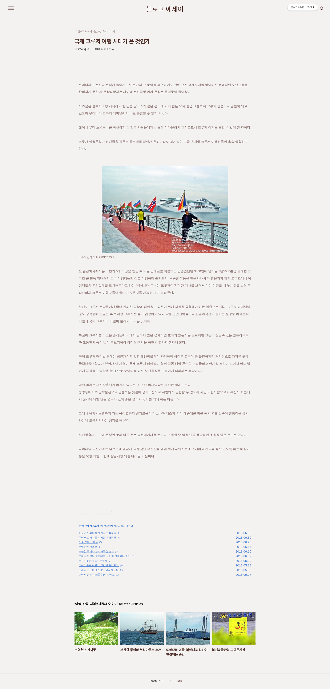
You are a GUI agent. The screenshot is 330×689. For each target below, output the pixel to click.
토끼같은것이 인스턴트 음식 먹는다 (99, 570)
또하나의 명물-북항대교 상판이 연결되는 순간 (104, 556)
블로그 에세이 (165, 9)
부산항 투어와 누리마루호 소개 (96, 551)
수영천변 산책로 (88, 546)
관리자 (179, 681)
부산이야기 (107, 525)
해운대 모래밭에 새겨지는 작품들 (97, 532)
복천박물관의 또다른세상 (93, 560)
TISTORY (166, 681)
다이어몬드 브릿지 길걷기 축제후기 (99, 565)
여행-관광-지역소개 (89, 525)
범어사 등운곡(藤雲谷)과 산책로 (97, 574)
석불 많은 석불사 (88, 542)
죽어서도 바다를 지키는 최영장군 (97, 537)
